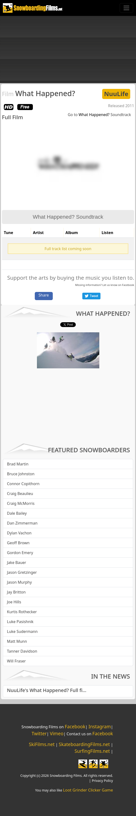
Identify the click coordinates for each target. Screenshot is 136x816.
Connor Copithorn (23, 483)
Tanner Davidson (22, 651)
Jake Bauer (16, 562)
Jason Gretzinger (22, 572)
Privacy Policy (102, 780)
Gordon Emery (20, 552)
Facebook (128, 285)
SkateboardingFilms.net (84, 744)
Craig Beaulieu (20, 493)
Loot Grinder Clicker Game (88, 790)
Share (44, 295)
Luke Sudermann (22, 631)
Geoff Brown (18, 542)
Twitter (39, 733)
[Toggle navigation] (126, 8)
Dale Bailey (17, 513)
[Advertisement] (68, 49)
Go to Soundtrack (99, 114)
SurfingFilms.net (92, 751)
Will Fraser (16, 661)
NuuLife (116, 94)
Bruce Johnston (21, 473)
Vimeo (57, 733)
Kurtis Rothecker (22, 611)
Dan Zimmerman (22, 523)
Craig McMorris (21, 503)
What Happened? (38, 93)
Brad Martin (18, 464)
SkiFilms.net (41, 744)
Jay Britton (16, 592)
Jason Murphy (19, 582)
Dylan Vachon (19, 533)
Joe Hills (14, 602)
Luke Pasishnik (20, 621)
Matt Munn (17, 641)
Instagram (100, 726)
